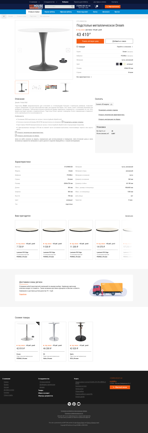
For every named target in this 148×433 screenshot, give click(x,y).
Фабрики (65, 2)
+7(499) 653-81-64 (83, 6)
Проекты (6, 384)
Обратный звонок (113, 6)
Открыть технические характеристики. (30, 132)
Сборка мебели (79, 391)
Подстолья (33, 16)
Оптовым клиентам (45, 382)
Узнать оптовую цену (90, 41)
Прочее (117, 12)
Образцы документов (45, 396)
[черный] (120, 64)
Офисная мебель (66, 12)
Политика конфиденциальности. (74, 413)
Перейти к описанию (124, 47)
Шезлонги (106, 12)
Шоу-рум (6, 387)
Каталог (10, 16)
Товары (40, 390)
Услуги (76, 379)
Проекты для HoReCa (81, 2)
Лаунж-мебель (49, 12)
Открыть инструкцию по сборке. (28, 136)
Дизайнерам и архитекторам (47, 384)
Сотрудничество (49, 2)
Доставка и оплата (100, 2)
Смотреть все (129, 216)
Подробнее (23, 294)
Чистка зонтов (79, 388)
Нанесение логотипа (80, 386)
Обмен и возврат (44, 393)
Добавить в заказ (119, 41)
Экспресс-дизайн (80, 396)
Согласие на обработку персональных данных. (74, 411)
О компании (33, 2)
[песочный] (124, 64)
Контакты (115, 2)
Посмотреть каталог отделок (73, 122)
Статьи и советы (8, 395)
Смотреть (130, 51)
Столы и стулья (33, 12)
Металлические (45, 16)
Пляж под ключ (82, 12)
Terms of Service (91, 422)
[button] (68, 50)
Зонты (95, 12)
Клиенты (6, 382)
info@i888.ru (113, 381)
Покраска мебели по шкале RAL (83, 394)
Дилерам (42, 387)
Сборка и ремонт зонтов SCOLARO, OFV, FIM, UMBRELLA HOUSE (90, 382)
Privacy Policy (80, 422)
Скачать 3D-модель (102, 104)
